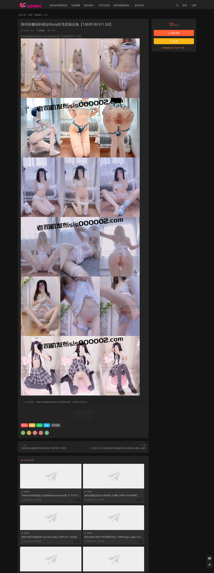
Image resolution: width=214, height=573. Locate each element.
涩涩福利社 (30, 5)
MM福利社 (107, 566)
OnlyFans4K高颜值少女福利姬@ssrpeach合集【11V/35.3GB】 (40, 495)
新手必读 (139, 5)
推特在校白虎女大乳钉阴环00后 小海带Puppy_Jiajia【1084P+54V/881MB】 (40, 537)
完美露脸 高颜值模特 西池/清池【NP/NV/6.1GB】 (44, 448)
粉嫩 (46, 425)
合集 (32, 425)
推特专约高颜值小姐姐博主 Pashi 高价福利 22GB (83, 537)
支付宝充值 (104, 5)
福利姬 (42, 30)
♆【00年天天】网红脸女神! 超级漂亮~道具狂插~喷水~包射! (118, 448)
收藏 (174, 41)
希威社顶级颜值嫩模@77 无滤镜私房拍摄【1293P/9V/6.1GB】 (125, 537)
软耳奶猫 (55, 425)
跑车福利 (88, 5)
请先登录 (174, 33)
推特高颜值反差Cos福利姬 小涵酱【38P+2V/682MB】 (81, 495)
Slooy (24, 425)
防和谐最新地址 (121, 5)
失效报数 (75, 5)
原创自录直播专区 (58, 5)
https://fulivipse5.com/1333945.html (53, 402)
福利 (39, 425)
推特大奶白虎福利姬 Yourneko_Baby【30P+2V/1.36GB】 (125, 495)
